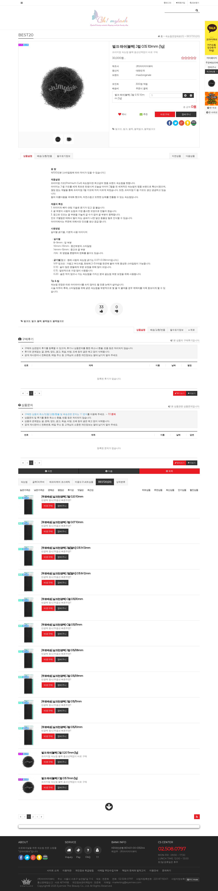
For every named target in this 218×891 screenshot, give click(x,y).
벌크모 (118, 129)
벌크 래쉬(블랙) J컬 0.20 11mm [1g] (59, 752)
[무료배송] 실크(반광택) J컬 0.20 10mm (62, 496)
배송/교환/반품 (44, 156)
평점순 (61, 490)
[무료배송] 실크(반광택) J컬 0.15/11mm (61, 701)
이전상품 (176, 156)
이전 (48, 471)
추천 (144, 114)
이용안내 (153, 870)
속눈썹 (24, 481)
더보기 (192, 393)
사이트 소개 (53, 870)
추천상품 (158, 490)
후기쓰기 (180, 393)
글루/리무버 (38, 481)
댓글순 (80, 490)
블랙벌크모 (149, 129)
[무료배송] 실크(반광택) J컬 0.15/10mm (61, 727)
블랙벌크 (138, 129)
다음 (109, 471)
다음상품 (190, 156)
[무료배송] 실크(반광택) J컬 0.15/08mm (62, 650)
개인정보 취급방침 (84, 870)
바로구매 (48, 505)
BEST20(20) (104, 481)
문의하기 (166, 870)
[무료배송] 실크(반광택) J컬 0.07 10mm (62, 522)
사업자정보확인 (179, 878)
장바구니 (61, 505)
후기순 (71, 490)
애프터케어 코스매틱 (59, 481)
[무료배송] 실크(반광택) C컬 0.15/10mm (62, 599)
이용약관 (67, 870)
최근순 (90, 490)
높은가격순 (25, 490)
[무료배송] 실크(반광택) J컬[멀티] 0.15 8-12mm (65, 573)
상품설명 (27, 156)
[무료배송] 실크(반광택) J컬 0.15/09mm (62, 675)
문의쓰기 (180, 463)
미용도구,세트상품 (84, 481)
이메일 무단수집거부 (108, 870)
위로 (191, 329)
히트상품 (146, 490)
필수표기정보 (63, 156)
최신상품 (170, 490)
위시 (122, 114)
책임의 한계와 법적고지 (134, 870)
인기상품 (182, 490)
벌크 (125, 129)
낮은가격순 (39, 490)
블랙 (131, 129)
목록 (169, 471)
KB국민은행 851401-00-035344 (128, 847)
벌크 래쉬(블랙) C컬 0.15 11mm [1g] (59, 778)
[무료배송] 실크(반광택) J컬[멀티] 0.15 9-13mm (65, 547)
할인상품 (194, 490)
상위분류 (120, 481)
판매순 (51, 490)
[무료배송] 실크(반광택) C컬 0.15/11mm (61, 624)
